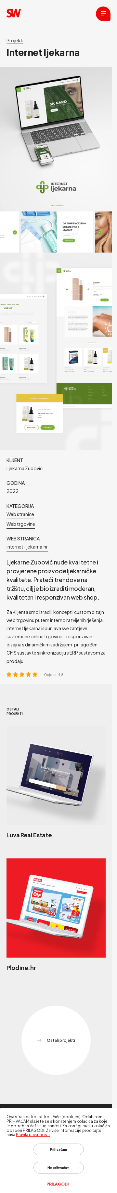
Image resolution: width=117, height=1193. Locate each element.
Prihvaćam (58, 1149)
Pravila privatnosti (33, 1134)
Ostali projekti (56, 1040)
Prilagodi (57, 1184)
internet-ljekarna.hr (27, 547)
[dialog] (58, 1150)
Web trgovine (20, 524)
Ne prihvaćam (58, 1168)
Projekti (14, 40)
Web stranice (20, 514)
